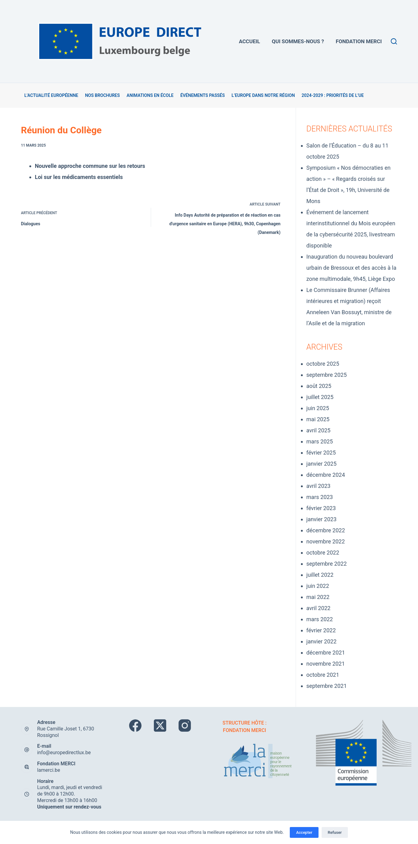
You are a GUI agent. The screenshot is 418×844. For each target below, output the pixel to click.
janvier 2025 (321, 463)
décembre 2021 (325, 652)
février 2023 (321, 508)
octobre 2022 (322, 552)
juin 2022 (317, 586)
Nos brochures (102, 95)
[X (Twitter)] (160, 725)
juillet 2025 (320, 397)
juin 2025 (317, 408)
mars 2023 (319, 497)
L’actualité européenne (51, 95)
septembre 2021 (326, 686)
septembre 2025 (326, 375)
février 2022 (321, 630)
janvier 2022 (321, 641)
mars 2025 (319, 441)
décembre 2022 (325, 530)
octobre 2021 (322, 674)
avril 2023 (318, 486)
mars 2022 (319, 619)
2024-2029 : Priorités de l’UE (333, 95)
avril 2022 (318, 608)
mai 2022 (318, 597)
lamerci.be (48, 770)
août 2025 (318, 386)
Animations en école (150, 95)
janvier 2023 (321, 519)
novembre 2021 (325, 663)
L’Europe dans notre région (263, 95)
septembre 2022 (326, 563)
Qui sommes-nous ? (298, 41)
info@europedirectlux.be (64, 752)
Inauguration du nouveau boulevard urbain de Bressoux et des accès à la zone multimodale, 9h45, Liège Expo (351, 267)
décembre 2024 (325, 475)
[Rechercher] (394, 41)
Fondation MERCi (359, 41)
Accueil (249, 41)
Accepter (304, 832)
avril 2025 (318, 430)
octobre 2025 (322, 363)
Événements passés (202, 95)
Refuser (335, 832)
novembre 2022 (325, 541)
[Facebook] (135, 725)
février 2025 (321, 452)
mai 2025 (318, 419)
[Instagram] (185, 725)
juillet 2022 (320, 575)
